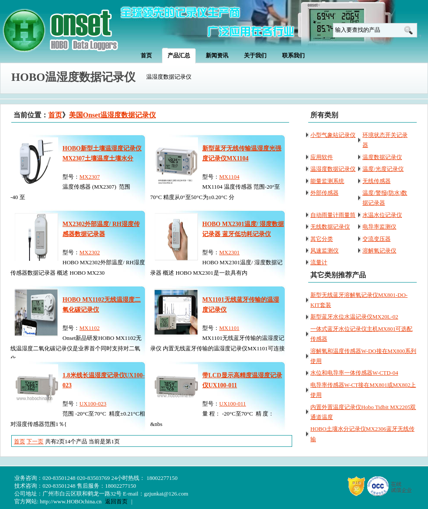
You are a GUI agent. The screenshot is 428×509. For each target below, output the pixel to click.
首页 (55, 115)
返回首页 (116, 501)
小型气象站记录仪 (333, 135)
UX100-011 (232, 403)
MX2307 (89, 176)
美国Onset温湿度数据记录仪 (112, 115)
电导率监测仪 (379, 226)
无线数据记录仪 (330, 226)
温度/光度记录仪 (383, 169)
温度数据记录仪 (382, 157)
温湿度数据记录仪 (333, 169)
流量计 (318, 262)
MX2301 (229, 252)
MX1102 (89, 328)
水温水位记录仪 (382, 215)
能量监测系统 (327, 181)
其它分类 (321, 239)
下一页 (34, 441)
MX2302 (89, 252)
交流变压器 (376, 239)
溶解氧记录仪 (379, 250)
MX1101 (229, 328)
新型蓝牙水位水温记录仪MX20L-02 (354, 316)
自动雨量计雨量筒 (333, 215)
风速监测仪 (324, 250)
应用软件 (321, 157)
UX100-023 (92, 403)
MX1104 (229, 176)
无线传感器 (376, 181)
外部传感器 (324, 193)
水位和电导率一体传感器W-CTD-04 (354, 372)
